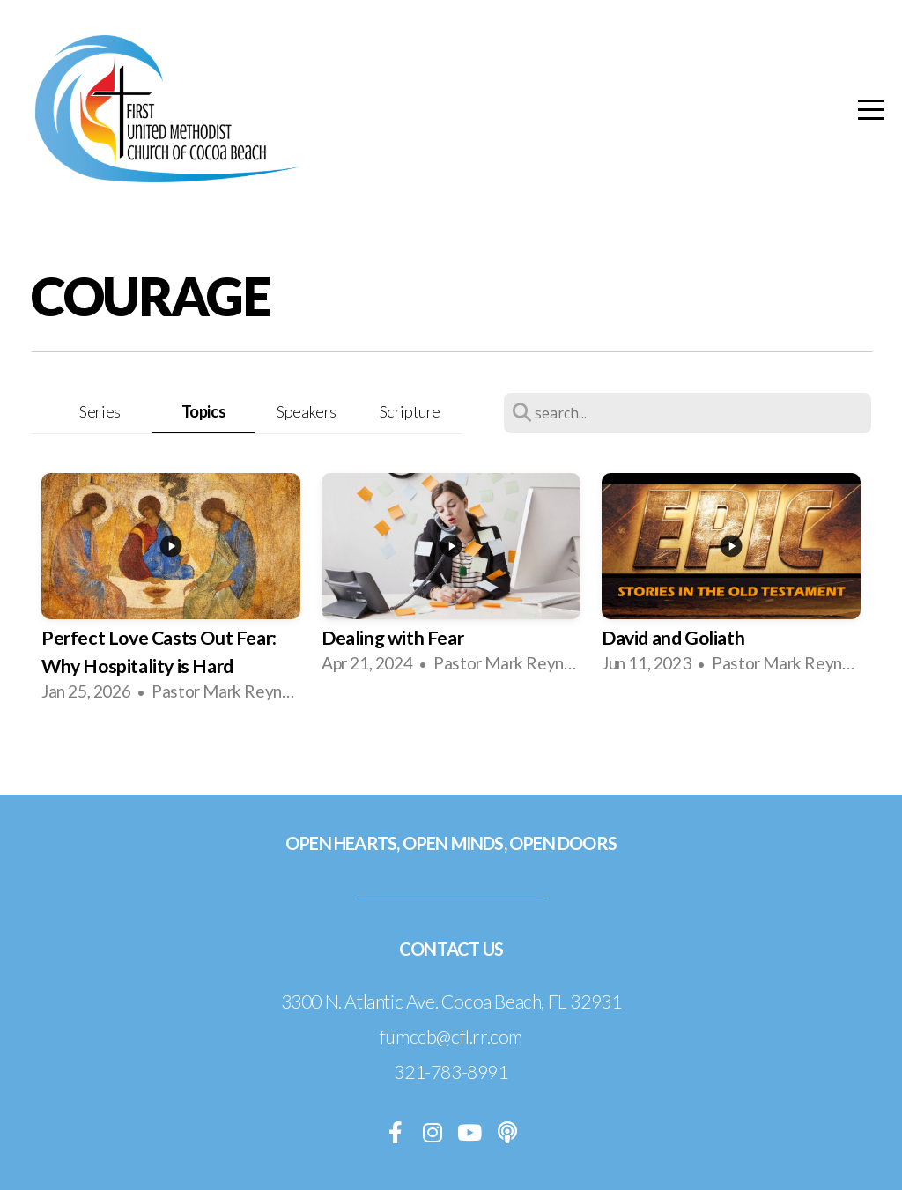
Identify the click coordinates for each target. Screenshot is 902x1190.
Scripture (410, 411)
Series (100, 411)
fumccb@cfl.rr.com (451, 1036)
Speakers (306, 411)
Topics (203, 411)
